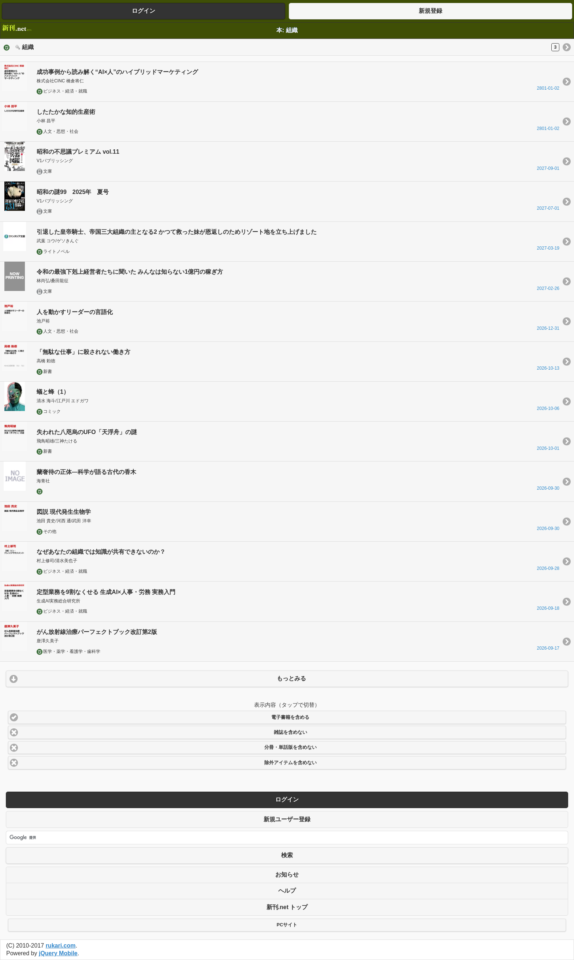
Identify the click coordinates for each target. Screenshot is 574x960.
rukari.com (61, 945)
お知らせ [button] (287, 874)
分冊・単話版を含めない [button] (290, 747)
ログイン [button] (143, 11)
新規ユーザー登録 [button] (287, 819)
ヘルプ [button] (287, 891)
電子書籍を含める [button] (290, 717)
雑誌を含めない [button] (290, 732)
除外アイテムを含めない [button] (290, 762)
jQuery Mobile (58, 953)
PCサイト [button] (287, 924)
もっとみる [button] (291, 678)
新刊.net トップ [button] (287, 907)
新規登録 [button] (430, 11)
